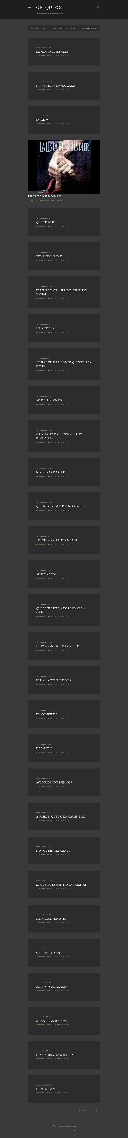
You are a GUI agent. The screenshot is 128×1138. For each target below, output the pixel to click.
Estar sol (43, 120)
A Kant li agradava (51, 1021)
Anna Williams (74, 1131)
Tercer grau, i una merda (57, 540)
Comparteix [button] (40, 55)
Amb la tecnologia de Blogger (64, 1126)
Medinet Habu (47, 328)
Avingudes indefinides (54, 782)
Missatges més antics (89, 1111)
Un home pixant (49, 953)
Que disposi (45, 222)
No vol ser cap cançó (53, 850)
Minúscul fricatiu (51, 919)
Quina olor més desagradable (60, 506)
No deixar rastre (50, 472)
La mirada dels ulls (52, 51)
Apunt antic (46, 574)
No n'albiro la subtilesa (56, 1055)
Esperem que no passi (44, 196)
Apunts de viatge (49, 400)
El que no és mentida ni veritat (61, 884)
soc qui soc (50, 7)
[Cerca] (98, 6)
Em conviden (46, 714)
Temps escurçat (49, 256)
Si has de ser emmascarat (56, 86)
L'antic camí (46, 1089)
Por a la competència (53, 680)
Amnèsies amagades (51, 987)
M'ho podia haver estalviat (58, 646)
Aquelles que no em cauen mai (60, 816)
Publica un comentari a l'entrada (58, 55)
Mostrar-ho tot (90, 28)
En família (44, 748)
